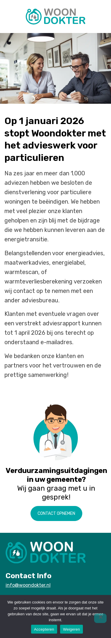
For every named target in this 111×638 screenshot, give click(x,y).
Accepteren (44, 629)
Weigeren (71, 629)
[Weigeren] (100, 618)
